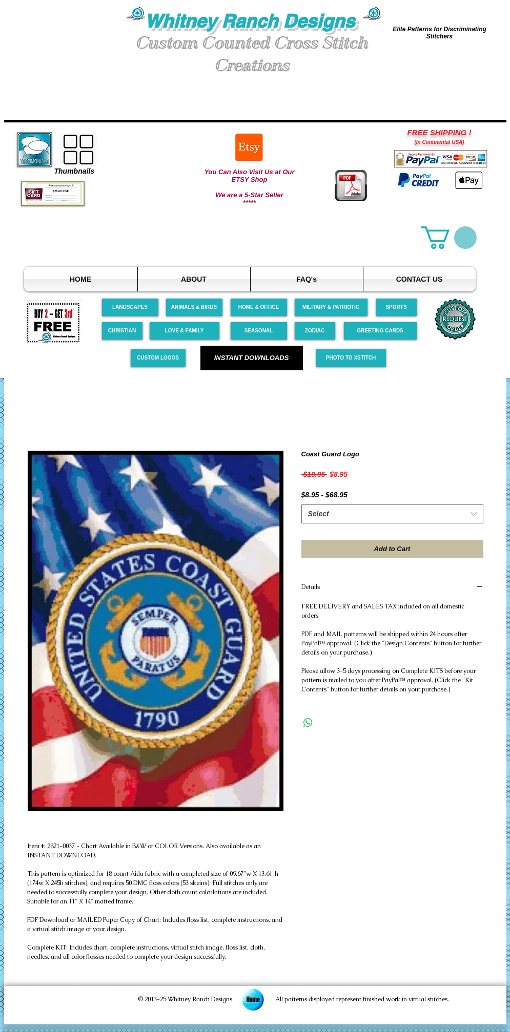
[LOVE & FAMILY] (184, 331)
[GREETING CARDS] (380, 331)
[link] (449, 237)
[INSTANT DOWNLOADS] (251, 358)
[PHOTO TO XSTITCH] (351, 358)
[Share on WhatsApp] (308, 723)
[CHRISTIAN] (122, 331)
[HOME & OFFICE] (259, 307)
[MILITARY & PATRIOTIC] (331, 307)
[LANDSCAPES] (130, 307)
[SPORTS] (396, 307)
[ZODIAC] (315, 331)
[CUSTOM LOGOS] (158, 358)
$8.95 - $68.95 (324, 495)
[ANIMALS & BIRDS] (194, 307)
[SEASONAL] (259, 331)
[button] (65, 45)
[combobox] (392, 514)
